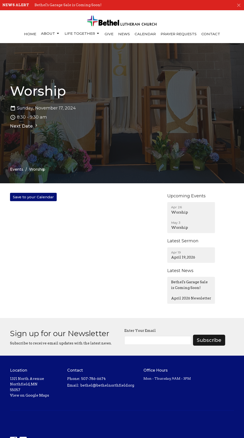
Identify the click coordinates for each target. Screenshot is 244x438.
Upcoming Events (186, 196)
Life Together (82, 33)
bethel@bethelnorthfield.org (107, 385)
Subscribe (209, 340)
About (50, 33)
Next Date (24, 126)
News (124, 34)
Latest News (180, 270)
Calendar (145, 34)
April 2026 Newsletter (191, 298)
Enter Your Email (140, 330)
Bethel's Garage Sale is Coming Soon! (68, 5)
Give (109, 34)
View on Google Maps (29, 395)
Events (16, 169)
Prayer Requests (179, 34)
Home (30, 34)
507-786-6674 (93, 379)
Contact (210, 34)
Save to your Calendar (33, 197)
